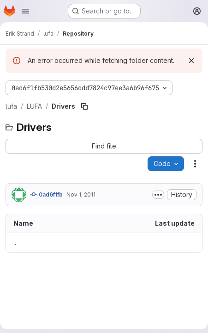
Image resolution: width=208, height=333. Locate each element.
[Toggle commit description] (158, 195)
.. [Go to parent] (14, 243)
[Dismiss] (191, 60)
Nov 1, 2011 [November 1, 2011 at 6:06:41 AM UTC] (80, 194)
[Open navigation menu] (25, 11)
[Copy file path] (84, 106)
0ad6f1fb (46, 194)
